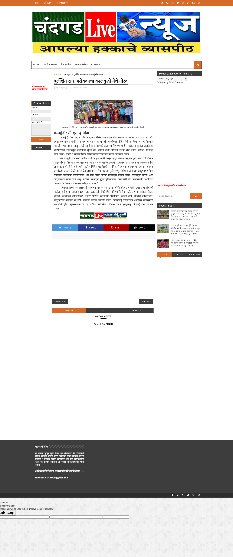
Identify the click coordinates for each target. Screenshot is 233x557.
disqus (103, 310)
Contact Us (62, 3)
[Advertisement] (41, 196)
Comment (142, 227)
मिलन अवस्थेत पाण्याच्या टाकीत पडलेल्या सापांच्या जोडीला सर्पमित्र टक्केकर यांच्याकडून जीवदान (185, 243)
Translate (176, 82)
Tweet (65, 227)
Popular (179, 254)
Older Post (146, 301)
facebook (136, 310)
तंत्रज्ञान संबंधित (81, 64)
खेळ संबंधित (66, 64)
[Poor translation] (11, 513)
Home (37, 3)
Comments (194, 254)
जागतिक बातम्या (50, 64)
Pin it (116, 227)
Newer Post (60, 301)
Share (90, 227)
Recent (164, 254)
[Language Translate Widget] (172, 78)
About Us (48, 3)
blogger (69, 310)
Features (96, 64)
